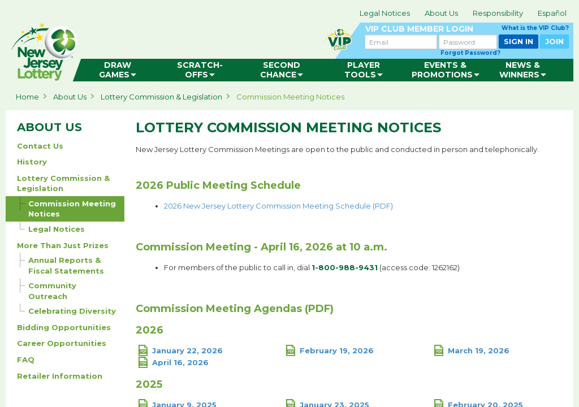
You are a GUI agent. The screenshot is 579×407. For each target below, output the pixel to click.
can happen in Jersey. (186, 48)
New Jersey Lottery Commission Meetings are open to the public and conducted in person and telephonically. (338, 149)
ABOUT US (49, 127)
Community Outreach (48, 289)
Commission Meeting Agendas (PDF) (235, 309)
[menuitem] (118, 70)
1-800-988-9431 (345, 267)
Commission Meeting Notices (290, 96)
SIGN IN (518, 41)
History (32, 161)
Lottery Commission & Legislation (161, 96)
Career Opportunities (61, 343)
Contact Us (40, 145)
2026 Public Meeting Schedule (218, 186)
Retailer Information (59, 375)
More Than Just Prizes (63, 245)
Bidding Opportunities (64, 327)
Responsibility (498, 13)
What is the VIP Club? (535, 28)
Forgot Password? (470, 53)
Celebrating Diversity (68, 309)
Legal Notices (385, 13)
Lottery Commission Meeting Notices (288, 127)
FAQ (25, 359)
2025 (149, 385)
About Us (441, 13)
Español (552, 13)
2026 (149, 330)
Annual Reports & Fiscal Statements (62, 264)
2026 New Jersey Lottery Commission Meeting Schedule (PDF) (278, 205)
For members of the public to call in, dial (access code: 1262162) (312, 267)
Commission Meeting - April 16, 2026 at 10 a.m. (261, 247)
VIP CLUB (467, 29)
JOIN (554, 41)
